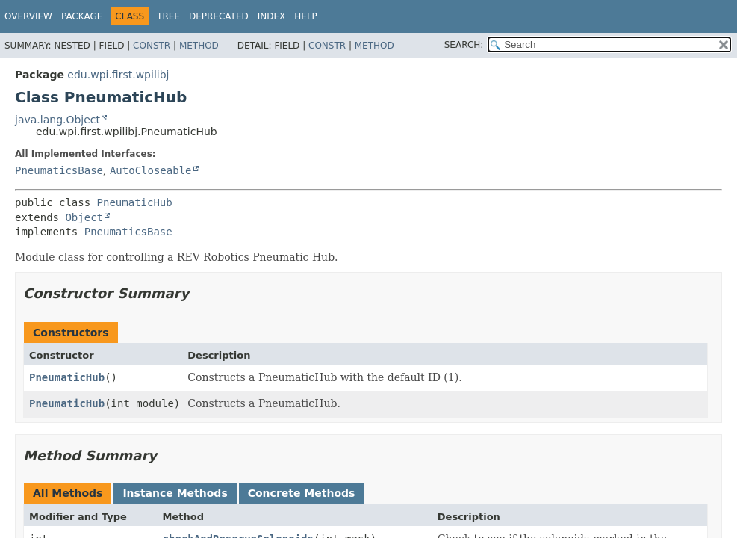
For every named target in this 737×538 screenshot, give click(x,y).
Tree (168, 16)
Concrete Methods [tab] (301, 493)
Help (305, 16)
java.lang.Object (57, 120)
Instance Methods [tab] (174, 493)
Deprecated (219, 16)
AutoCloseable (151, 170)
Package (81, 16)
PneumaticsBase (59, 170)
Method (199, 45)
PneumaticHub (134, 202)
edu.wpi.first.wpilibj (118, 75)
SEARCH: (464, 45)
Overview (28, 16)
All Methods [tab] (67, 493)
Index (272, 16)
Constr (151, 45)
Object (84, 217)
